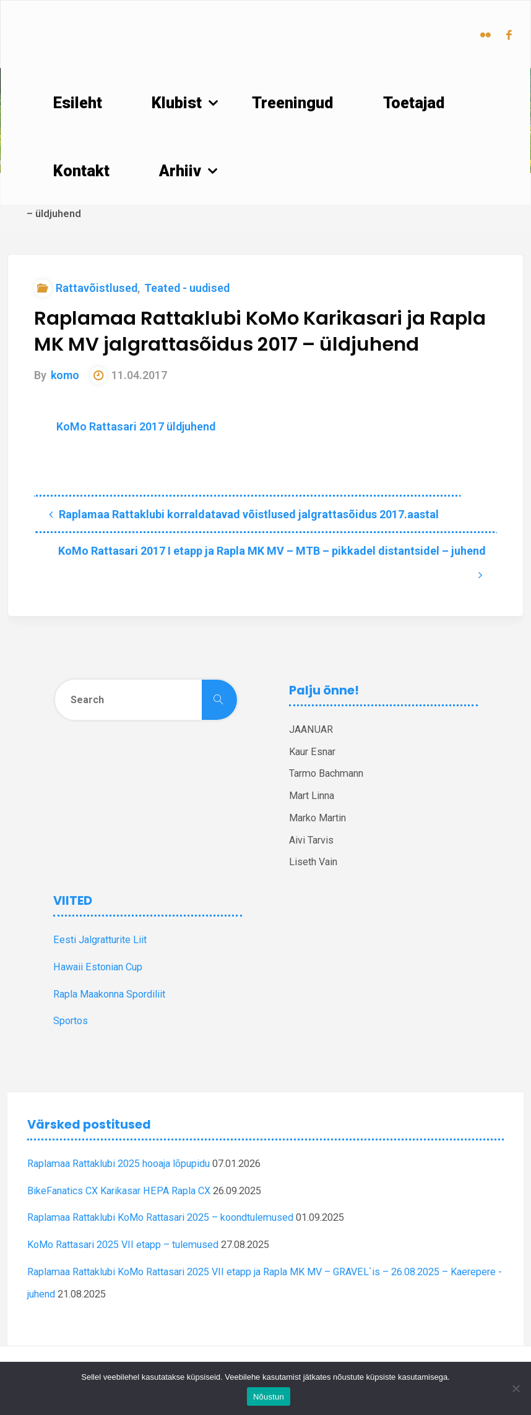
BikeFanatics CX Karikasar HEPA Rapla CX (118, 1191)
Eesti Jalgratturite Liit (100, 940)
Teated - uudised (187, 287)
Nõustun (268, 1396)
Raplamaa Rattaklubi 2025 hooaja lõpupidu (118, 1163)
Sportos (70, 1021)
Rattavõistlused (96, 287)
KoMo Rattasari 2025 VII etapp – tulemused (122, 1244)
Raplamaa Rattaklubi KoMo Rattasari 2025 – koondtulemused (160, 1217)
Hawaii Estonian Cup (97, 967)
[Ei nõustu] (515, 1388)
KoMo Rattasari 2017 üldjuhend (135, 426)
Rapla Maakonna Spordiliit (109, 994)
